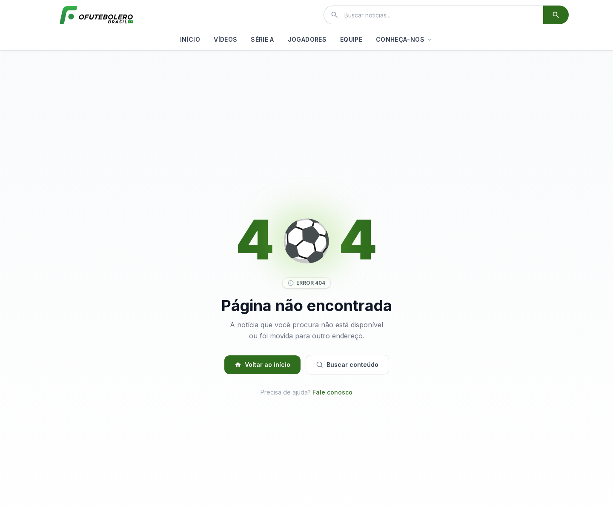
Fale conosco (332, 392)
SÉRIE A (262, 39)
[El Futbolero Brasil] (96, 15)
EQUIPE (351, 39)
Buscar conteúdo (347, 364)
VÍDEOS (225, 39)
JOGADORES (307, 39)
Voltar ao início (262, 364)
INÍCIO (190, 39)
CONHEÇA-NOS (404, 39)
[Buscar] (556, 15)
